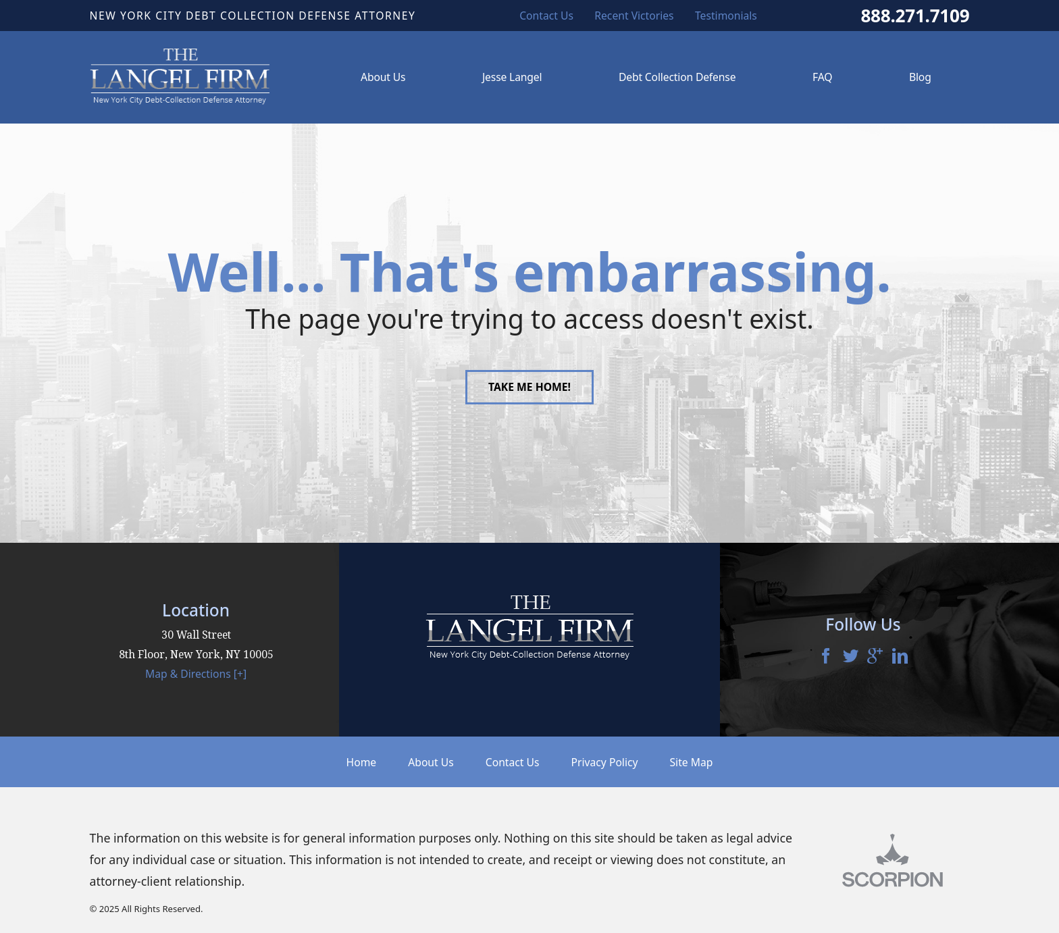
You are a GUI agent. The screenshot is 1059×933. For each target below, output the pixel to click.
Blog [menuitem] (920, 77)
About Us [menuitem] (383, 77)
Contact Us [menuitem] (546, 15)
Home (361, 762)
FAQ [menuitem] (822, 77)
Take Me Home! (529, 386)
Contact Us (513, 762)
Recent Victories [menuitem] (633, 15)
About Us (431, 762)
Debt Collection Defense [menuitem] (677, 77)
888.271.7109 (914, 15)
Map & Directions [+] (196, 673)
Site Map (691, 762)
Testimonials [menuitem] (726, 15)
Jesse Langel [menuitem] (512, 77)
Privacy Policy (604, 762)
